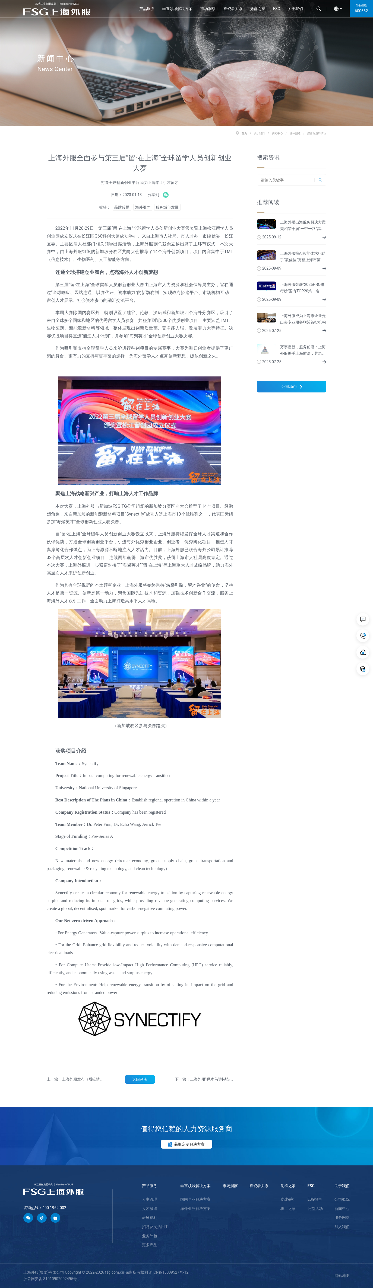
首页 (244, 133)
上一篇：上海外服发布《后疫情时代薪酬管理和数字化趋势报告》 (75, 1079)
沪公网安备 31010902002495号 (50, 1279)
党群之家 (257, 9)
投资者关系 (232, 9)
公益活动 (315, 1208)
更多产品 (149, 1245)
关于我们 (295, 9)
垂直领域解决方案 (177, 9)
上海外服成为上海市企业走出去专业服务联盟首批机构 (303, 319)
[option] (186, 63)
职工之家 (288, 1208)
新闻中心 (277, 133)
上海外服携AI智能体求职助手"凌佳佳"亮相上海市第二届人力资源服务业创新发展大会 (303, 257)
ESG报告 (315, 1199)
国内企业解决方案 (195, 1199)
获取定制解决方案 (186, 1144)
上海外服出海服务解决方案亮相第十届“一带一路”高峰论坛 (303, 226)
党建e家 (287, 1199)
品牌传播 (121, 207)
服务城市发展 (167, 207)
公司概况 (342, 1199)
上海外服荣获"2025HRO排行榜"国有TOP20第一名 (302, 287)
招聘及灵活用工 (155, 1227)
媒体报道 (295, 133)
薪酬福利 (149, 1217)
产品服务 (146, 9)
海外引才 (142, 207)
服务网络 (342, 1217)
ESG (276, 9)
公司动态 (292, 386)
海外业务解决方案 (195, 1208)
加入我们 (342, 1227)
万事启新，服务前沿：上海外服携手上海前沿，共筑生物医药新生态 (303, 351)
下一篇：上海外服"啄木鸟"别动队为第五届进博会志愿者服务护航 (202, 1079)
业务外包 (149, 1236)
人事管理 (149, 1199)
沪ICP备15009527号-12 (168, 1272)
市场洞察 (208, 9)
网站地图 (342, 1275)
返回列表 (139, 1079)
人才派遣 (149, 1208)
